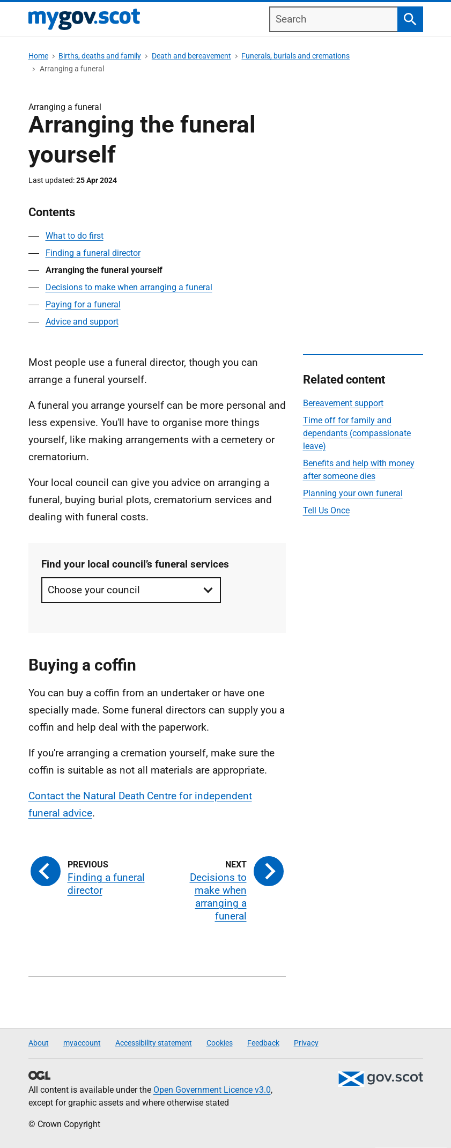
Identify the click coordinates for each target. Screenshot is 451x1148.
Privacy (306, 1043)
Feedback (263, 1043)
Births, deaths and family (99, 55)
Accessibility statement (153, 1043)
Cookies (219, 1043)
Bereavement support (343, 403)
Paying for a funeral (83, 304)
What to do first (74, 236)
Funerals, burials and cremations (295, 55)
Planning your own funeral (353, 493)
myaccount (82, 1043)
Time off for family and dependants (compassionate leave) (357, 433)
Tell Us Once (326, 510)
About (38, 1043)
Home (38, 55)
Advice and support (82, 322)
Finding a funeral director (93, 253)
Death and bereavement (191, 55)
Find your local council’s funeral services (135, 564)
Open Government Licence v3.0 (212, 1090)
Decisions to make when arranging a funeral (129, 287)
